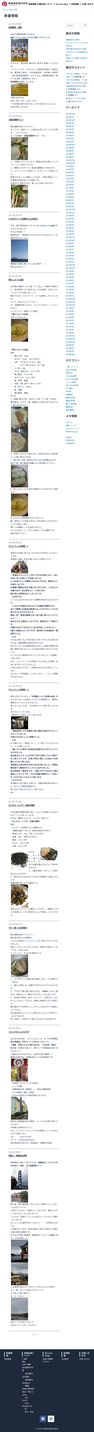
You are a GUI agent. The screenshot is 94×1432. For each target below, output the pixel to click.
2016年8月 (70, 203)
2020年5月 (70, 144)
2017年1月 (70, 200)
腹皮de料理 (71, 406)
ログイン (70, 431)
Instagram (70, 452)
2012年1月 (70, 304)
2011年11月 (71, 311)
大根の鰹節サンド (19, 119)
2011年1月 (70, 341)
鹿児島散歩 (70, 419)
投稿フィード (71, 434)
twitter (69, 446)
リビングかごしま (32, 940)
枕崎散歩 (70, 403)
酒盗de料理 (71, 409)
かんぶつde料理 (73, 388)
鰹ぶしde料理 (72, 412)
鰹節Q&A (70, 415)
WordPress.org (72, 440)
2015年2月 (70, 240)
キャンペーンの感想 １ (23, 689)
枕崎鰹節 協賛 (18, 27)
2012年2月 (70, 301)
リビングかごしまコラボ (23, 1031)
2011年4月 (70, 332)
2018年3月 (70, 190)
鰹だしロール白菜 (19, 279)
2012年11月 (71, 277)
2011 (12, 9)
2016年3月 (70, 209)
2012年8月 (70, 283)
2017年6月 (70, 197)
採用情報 (76, 4)
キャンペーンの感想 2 (22, 546)
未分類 (69, 400)
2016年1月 (70, 215)
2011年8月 (70, 320)
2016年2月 (70, 212)
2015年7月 (70, 227)
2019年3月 (70, 163)
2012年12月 (71, 274)
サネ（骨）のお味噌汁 (22, 927)
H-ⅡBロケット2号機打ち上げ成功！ (30, 218)
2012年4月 (70, 295)
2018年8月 (70, 175)
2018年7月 (70, 178)
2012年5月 (70, 292)
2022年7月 (70, 132)
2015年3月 (70, 237)
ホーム (5, 9)
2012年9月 (70, 280)
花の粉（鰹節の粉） (22, 371)
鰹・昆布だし (20, 386)
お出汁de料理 (72, 379)
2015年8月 (70, 224)
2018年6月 (70, 181)
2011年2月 (70, 338)
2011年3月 (70, 335)
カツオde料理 (72, 385)
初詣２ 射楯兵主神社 (22, 1155)
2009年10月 (71, 363)
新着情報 (32, 4)
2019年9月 (70, 156)
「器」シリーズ (72, 375)
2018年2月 (70, 193)
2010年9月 (70, 354)
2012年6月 (70, 289)
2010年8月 (70, 357)
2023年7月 (70, 126)
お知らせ (70, 382)
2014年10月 (71, 249)
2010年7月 (70, 360)
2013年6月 (70, 255)
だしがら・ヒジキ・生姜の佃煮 (27, 805)
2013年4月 (70, 261)
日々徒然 (70, 397)
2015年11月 (71, 221)
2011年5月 (70, 329)
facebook (70, 449)
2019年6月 (70, 160)
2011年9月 (70, 317)
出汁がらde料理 (73, 394)
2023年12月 (71, 123)
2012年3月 (70, 298)
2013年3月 (70, 264)
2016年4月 (70, 206)
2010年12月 (71, 345)
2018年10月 (71, 172)
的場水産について (46, 4)
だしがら (16, 827)
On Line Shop (63, 4)
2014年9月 (70, 252)
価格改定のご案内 (73, 39)
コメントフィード (73, 437)
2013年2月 (70, 267)
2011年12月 (71, 307)
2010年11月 (71, 348)
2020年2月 (70, 150)
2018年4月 (70, 187)
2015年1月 (70, 243)
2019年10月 (71, 153)
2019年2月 (70, 166)
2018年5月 (70, 184)
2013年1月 (70, 271)
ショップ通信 (71, 391)
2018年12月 (71, 169)
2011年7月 (70, 323)
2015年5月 (70, 230)
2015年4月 (70, 234)
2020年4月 (70, 147)
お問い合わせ (88, 4)
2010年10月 (71, 351)
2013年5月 (70, 258)
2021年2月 (70, 138)
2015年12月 (71, 218)
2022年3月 (70, 135)
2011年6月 (70, 326)
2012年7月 (70, 286)
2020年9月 (70, 141)
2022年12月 (71, 129)
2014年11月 (71, 246)
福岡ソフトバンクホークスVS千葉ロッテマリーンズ (32, 37)
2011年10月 (71, 314)
